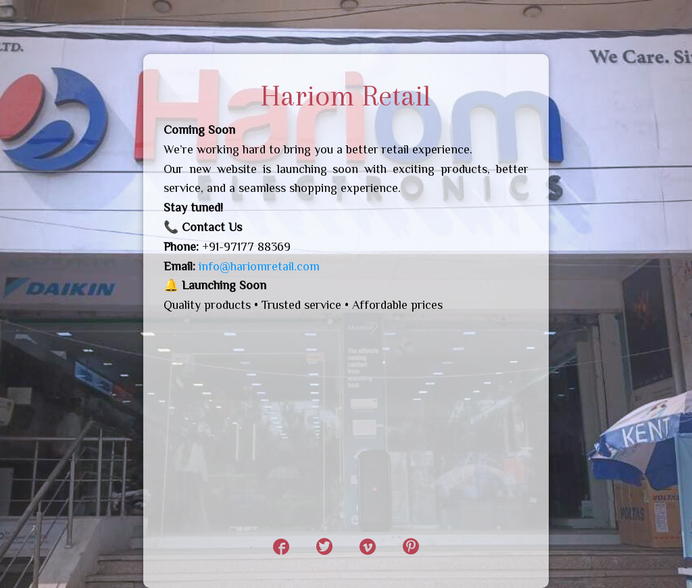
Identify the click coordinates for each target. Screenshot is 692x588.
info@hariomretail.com (259, 266)
